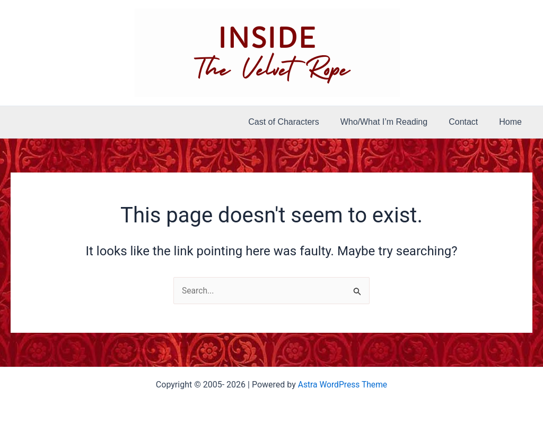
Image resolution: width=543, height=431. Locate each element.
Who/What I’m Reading (395, 121)
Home (512, 121)
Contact (469, 121)
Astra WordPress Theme (342, 385)
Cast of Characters (298, 121)
